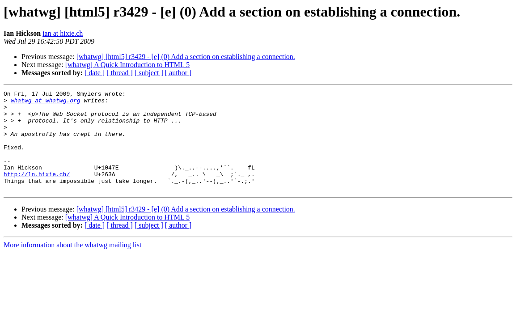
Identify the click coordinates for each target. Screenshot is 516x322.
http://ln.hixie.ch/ (37, 191)
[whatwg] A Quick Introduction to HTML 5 (127, 64)
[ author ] (178, 72)
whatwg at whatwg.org (45, 103)
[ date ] (95, 72)
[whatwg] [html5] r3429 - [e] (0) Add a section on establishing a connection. (185, 56)
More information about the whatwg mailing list (72, 265)
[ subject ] (149, 72)
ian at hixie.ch (62, 33)
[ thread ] (119, 72)
